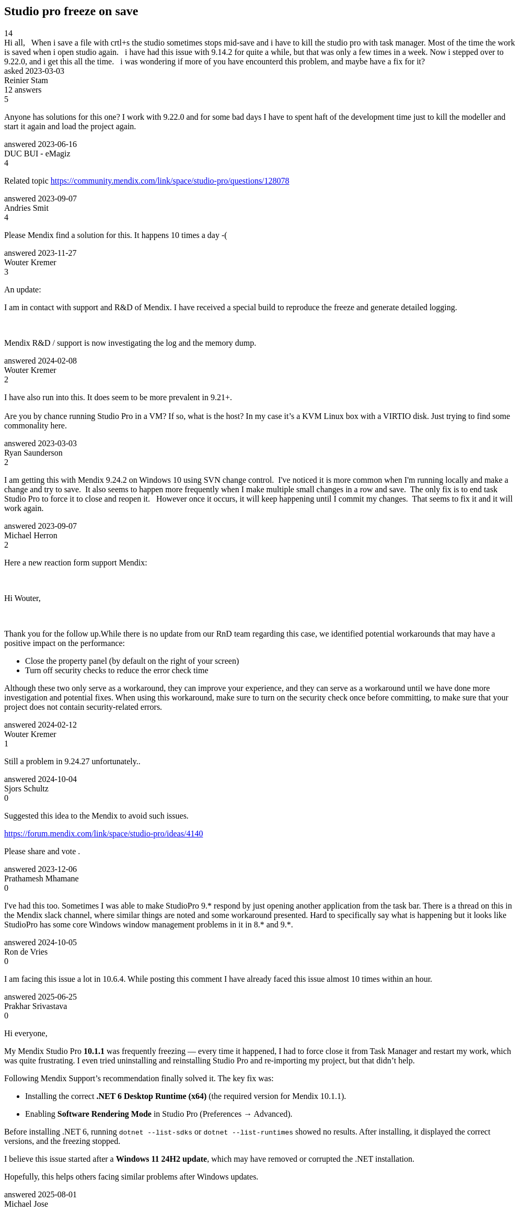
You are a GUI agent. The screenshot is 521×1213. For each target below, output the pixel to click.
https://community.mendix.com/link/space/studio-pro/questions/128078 (170, 180)
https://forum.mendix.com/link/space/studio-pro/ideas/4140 (103, 833)
